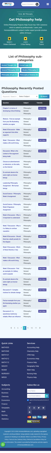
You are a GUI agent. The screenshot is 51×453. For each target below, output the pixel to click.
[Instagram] (34, 408)
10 (32, 328)
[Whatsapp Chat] (3, 444)
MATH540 (5, 351)
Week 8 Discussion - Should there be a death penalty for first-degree (12, 239)
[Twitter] (39, 408)
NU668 (4, 370)
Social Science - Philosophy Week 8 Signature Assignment (12, 207)
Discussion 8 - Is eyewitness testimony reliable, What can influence (12, 313)
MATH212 (5, 359)
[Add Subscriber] (47, 396)
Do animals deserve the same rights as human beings (10, 175)
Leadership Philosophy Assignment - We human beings (11, 185)
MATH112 (5, 362)
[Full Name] (36, 391)
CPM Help (31, 355)
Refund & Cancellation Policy (35, 439)
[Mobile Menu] (47, 4)
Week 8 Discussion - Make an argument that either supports (11, 132)
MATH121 (5, 355)
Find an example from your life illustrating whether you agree (11, 303)
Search (44, 96)
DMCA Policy (37, 437)
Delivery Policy (22, 439)
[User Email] (36, 396)
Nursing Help (32, 374)
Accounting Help (33, 347)
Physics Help (32, 377)
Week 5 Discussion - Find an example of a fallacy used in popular (11, 271)
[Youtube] (43, 408)
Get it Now (42, 108)
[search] (37, 4)
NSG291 (5, 366)
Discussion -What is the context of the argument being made (10, 153)
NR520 (4, 377)
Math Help (31, 370)
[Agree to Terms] (28, 400)
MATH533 (5, 347)
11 (36, 328)
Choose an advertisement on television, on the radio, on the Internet (11, 164)
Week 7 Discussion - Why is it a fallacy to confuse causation (12, 228)
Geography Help (33, 366)
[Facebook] (30, 408)
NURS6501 (6, 374)
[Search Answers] (28, 4)
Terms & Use (13, 439)
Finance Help (32, 362)
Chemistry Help (32, 351)
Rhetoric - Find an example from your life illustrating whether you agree (11, 121)
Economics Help (33, 359)
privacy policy (39, 400)
